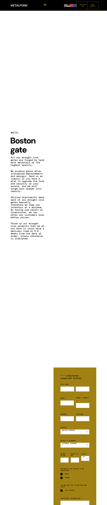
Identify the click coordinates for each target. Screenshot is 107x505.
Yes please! (70, 490)
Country (63, 427)
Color (83, 454)
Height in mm (63, 455)
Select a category (68, 441)
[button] (45, 5)
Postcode (79, 414)
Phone (67, 478)
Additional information (71, 498)
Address (63, 414)
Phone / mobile (82, 399)
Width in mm (74, 455)
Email (63, 398)
